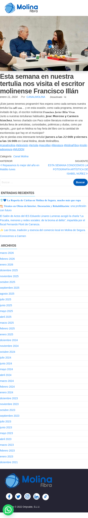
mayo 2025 (6, 311)
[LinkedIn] (36, 496)
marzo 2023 (7, 444)
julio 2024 (5, 357)
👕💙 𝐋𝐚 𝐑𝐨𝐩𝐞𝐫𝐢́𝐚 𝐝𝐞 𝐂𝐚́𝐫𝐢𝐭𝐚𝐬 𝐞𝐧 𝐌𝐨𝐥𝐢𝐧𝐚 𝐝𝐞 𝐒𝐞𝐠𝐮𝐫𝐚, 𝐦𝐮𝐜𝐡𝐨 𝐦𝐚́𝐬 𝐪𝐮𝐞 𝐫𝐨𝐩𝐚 (40, 200)
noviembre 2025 (9, 276)
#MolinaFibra (71, 145)
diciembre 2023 (9, 398)
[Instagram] (27, 496)
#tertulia (33, 145)
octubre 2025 (7, 281)
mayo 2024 (6, 369)
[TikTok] (45, 497)
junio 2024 (6, 363)
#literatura (57, 145)
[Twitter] (18, 496)
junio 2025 (6, 305)
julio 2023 (5, 421)
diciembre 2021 (9, 462)
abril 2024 (6, 374)
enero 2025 (6, 334)
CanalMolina (36, 96)
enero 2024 (6, 392)
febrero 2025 (7, 328)
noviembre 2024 (9, 345)
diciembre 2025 (9, 270)
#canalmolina (7, 145)
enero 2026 (6, 264)
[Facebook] (9, 496)
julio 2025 (5, 299)
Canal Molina (20, 156)
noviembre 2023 (9, 404)
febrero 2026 (7, 258)
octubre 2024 (7, 351)
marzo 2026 (7, 252)
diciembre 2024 (9, 340)
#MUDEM (18, 149)
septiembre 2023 (9, 415)
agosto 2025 (7, 293)
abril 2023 (6, 439)
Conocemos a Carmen (13, 236)
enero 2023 (6, 456)
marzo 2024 (7, 380)
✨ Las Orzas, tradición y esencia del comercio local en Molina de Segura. (43, 230)
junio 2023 (6, 427)
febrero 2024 (7, 386)
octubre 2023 (7, 410)
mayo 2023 (6, 433)
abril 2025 (6, 316)
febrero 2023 (7, 450)
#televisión (22, 145)
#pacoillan (45, 145)
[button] (8, 509)
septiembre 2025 (9, 287)
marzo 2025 (7, 322)
